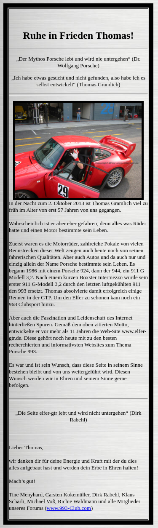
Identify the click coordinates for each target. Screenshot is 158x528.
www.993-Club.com (69, 508)
